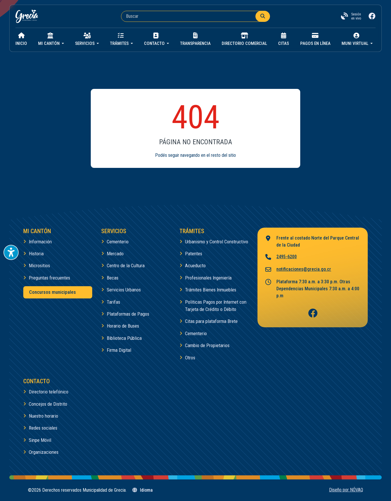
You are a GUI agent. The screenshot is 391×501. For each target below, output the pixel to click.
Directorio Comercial (244, 39)
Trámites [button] (120, 39)
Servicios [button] (85, 39)
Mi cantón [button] (49, 39)
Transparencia (195, 39)
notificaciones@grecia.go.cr (297, 270)
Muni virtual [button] (355, 39)
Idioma (142, 490)
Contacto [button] (155, 39)
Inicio (21, 39)
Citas (283, 39)
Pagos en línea (315, 39)
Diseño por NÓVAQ (346, 490)
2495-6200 (280, 257)
